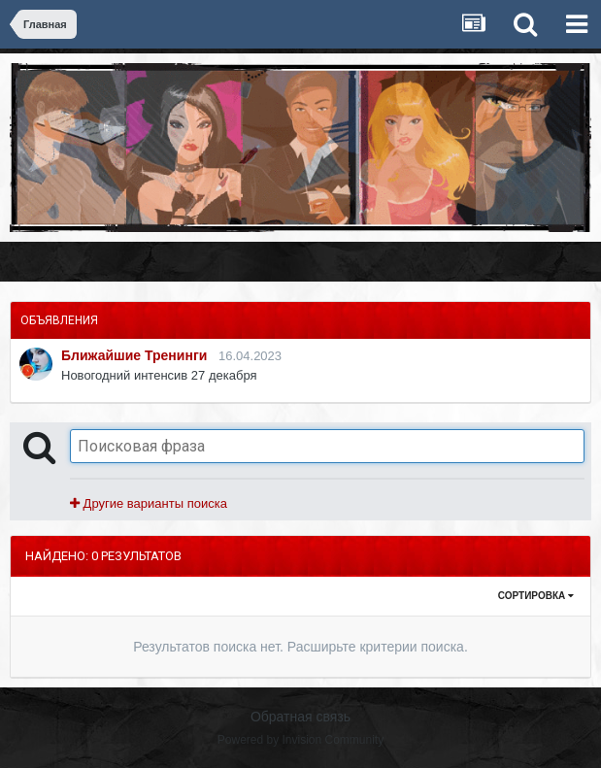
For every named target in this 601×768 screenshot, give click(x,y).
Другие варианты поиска (148, 503)
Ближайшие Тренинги (134, 355)
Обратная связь (300, 716)
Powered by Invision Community (300, 740)
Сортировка (536, 595)
